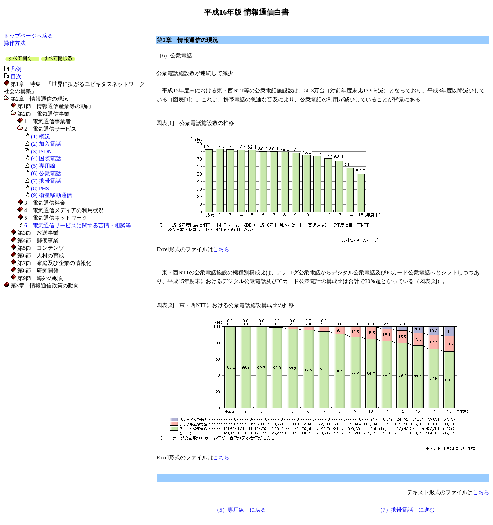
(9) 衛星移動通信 (51, 195)
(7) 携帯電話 (46, 181)
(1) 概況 (40, 136)
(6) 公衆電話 (46, 173)
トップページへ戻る (28, 36)
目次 (16, 76)
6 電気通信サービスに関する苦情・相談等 (77, 225)
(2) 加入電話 (46, 144)
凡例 (16, 69)
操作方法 (15, 43)
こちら (221, 249)
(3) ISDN (41, 151)
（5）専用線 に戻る (240, 510)
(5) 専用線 (43, 166)
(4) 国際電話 (46, 158)
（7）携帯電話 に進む (406, 510)
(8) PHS (40, 188)
